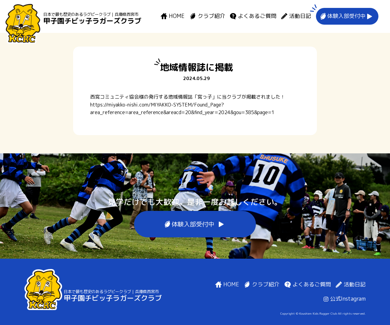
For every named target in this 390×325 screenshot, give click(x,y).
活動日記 (300, 16)
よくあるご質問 (257, 16)
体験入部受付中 (346, 16)
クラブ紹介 (211, 16)
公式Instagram (345, 298)
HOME (177, 16)
